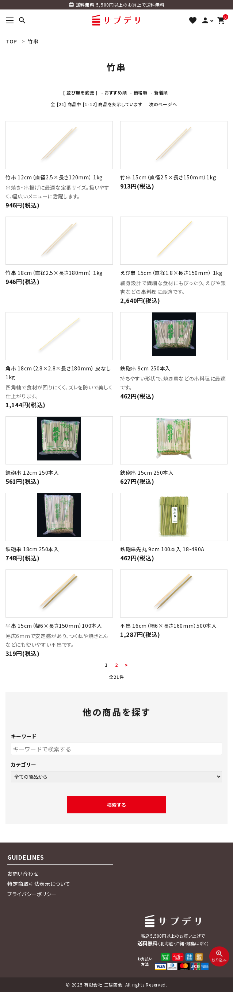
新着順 (161, 92)
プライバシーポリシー (32, 894)
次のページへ (163, 104)
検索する (116, 804)
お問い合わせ (22, 873)
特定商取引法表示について (38, 883)
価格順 (141, 92)
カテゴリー (24, 764)
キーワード (24, 736)
